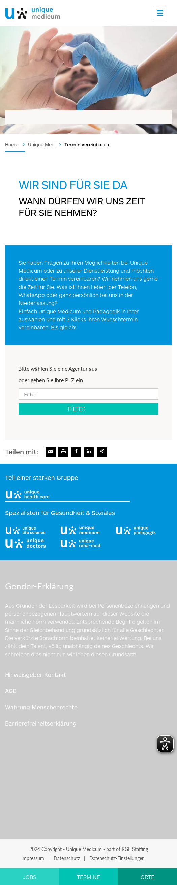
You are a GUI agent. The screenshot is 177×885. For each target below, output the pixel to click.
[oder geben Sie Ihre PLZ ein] (88, 394)
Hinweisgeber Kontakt (35, 674)
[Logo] (32, 11)
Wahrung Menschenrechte (41, 707)
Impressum (32, 858)
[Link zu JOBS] (29, 876)
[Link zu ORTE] (147, 876)
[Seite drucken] (63, 452)
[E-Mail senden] (51, 452)
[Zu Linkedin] (89, 452)
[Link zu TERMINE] (88, 876)
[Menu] (160, 13)
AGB (11, 690)
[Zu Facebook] (76, 452)
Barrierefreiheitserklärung (41, 723)
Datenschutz (67, 858)
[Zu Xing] (102, 452)
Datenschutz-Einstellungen (117, 858)
